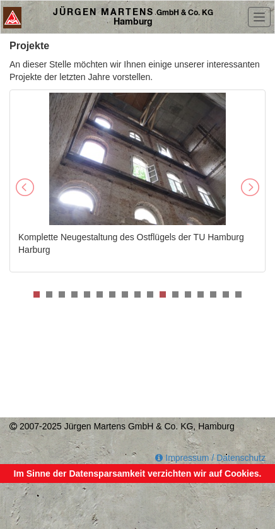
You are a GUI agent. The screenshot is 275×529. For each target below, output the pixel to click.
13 (188, 294)
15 (213, 294)
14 (200, 294)
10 (150, 294)
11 (163, 294)
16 (226, 294)
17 (238, 294)
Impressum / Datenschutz (210, 458)
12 (175, 294)
